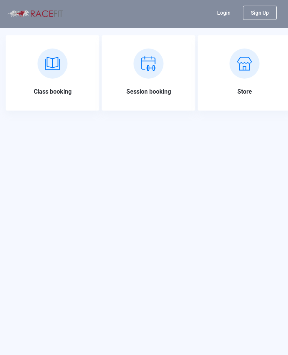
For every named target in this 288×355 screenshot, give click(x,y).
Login (224, 13)
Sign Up (260, 13)
